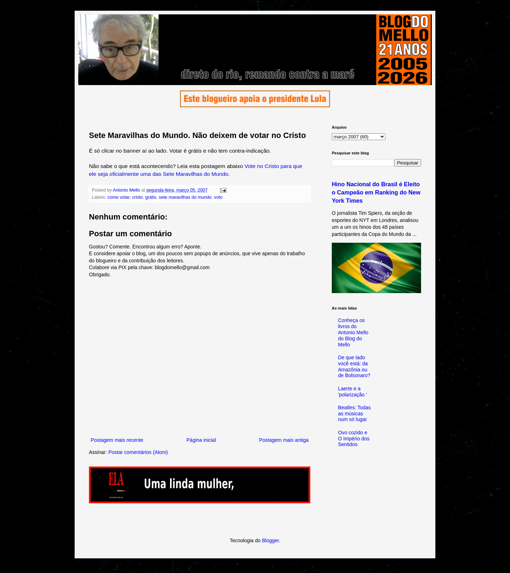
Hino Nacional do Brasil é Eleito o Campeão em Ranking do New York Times (376, 192)
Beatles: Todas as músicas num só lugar (354, 414)
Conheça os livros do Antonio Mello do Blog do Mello (353, 332)
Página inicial (201, 440)
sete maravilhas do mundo (185, 197)
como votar (119, 197)
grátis (150, 197)
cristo (137, 197)
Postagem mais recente (117, 440)
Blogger (270, 540)
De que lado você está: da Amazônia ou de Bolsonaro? (354, 366)
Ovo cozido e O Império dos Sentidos (354, 439)
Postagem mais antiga (284, 440)
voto (218, 197)
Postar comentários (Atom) (138, 452)
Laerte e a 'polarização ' (352, 391)
